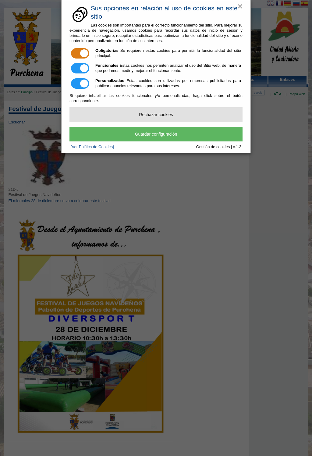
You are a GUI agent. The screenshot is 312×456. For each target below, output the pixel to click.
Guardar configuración (156, 134)
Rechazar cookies (156, 114)
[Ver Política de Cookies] (92, 146)
